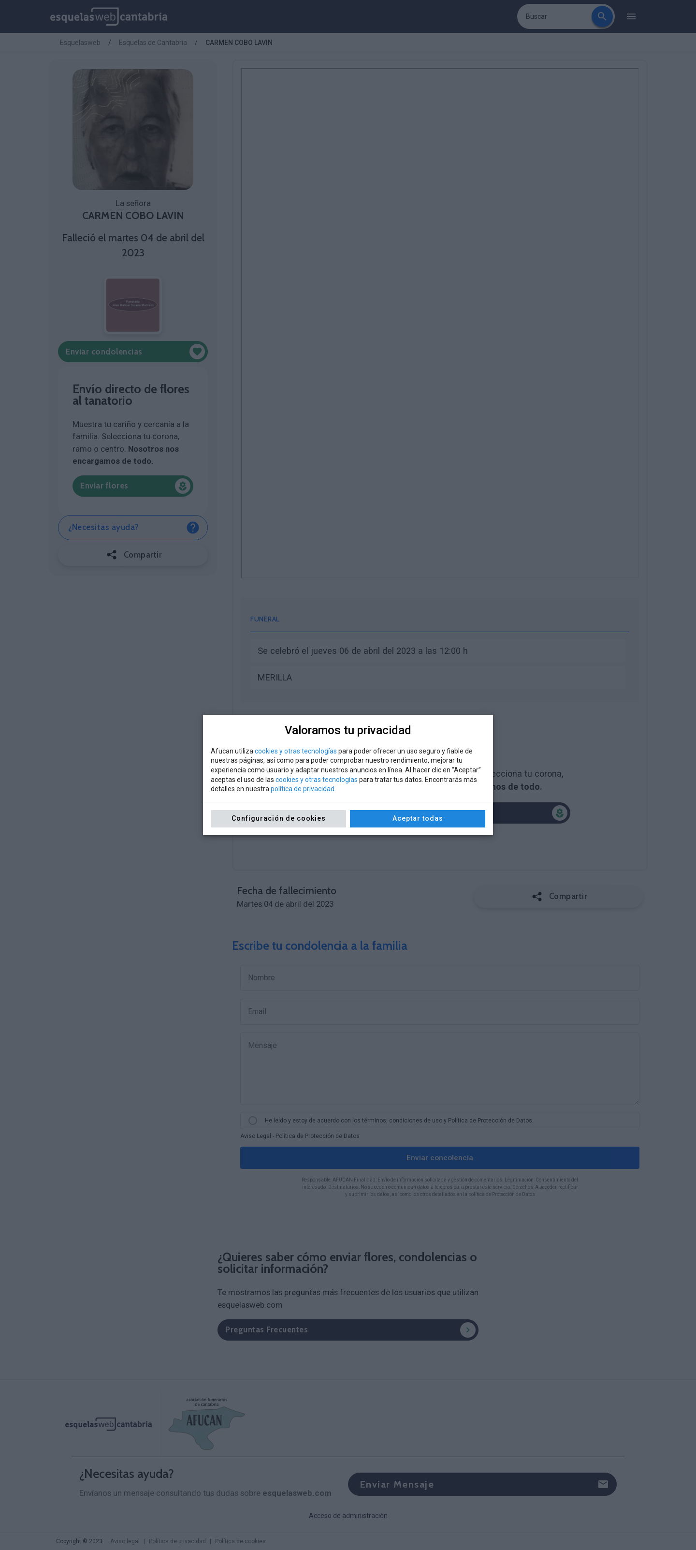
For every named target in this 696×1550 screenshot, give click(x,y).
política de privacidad (302, 789)
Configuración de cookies (279, 818)
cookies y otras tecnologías (296, 751)
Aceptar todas (417, 818)
